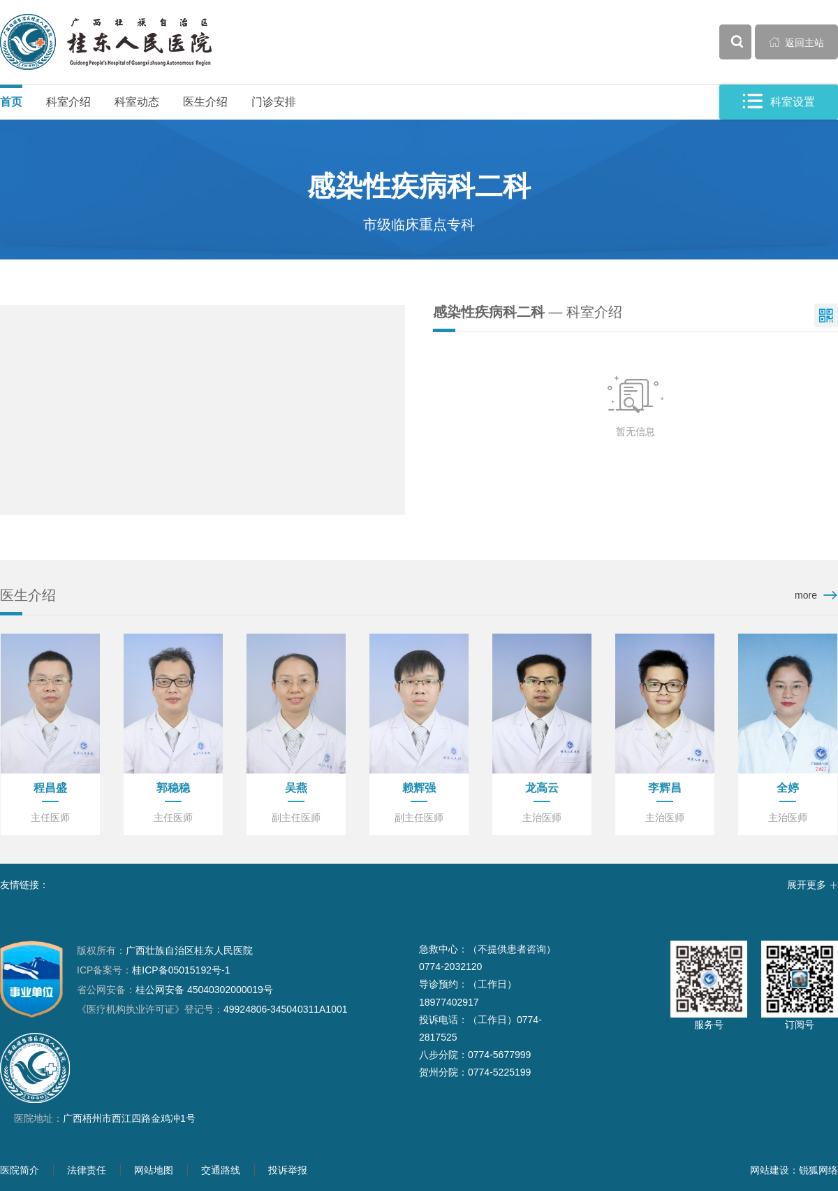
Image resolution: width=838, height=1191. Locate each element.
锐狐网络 (818, 1170)
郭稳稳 (173, 788)
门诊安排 (273, 102)
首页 (11, 102)
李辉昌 (665, 788)
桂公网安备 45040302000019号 (175, 989)
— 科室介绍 (527, 312)
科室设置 (778, 102)
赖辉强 (419, 788)
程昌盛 (50, 788)
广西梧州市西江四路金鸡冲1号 (129, 1118)
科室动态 (137, 102)
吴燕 (296, 788)
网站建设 (769, 1170)
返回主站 (797, 41)
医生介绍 (205, 102)
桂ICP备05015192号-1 (181, 970)
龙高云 (542, 788)
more (806, 595)
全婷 (788, 788)
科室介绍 (68, 102)
